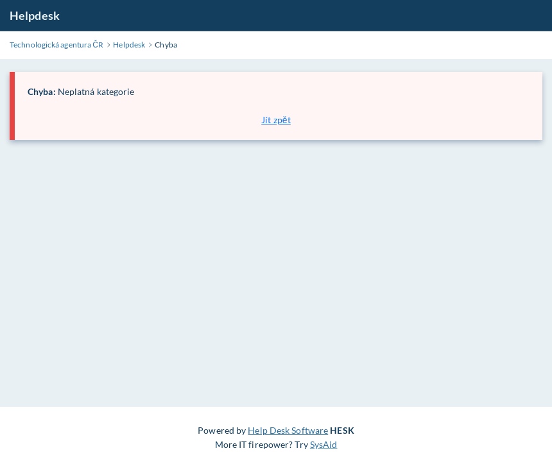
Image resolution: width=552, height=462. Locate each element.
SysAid (324, 444)
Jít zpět (276, 119)
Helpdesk (35, 15)
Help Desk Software (288, 430)
